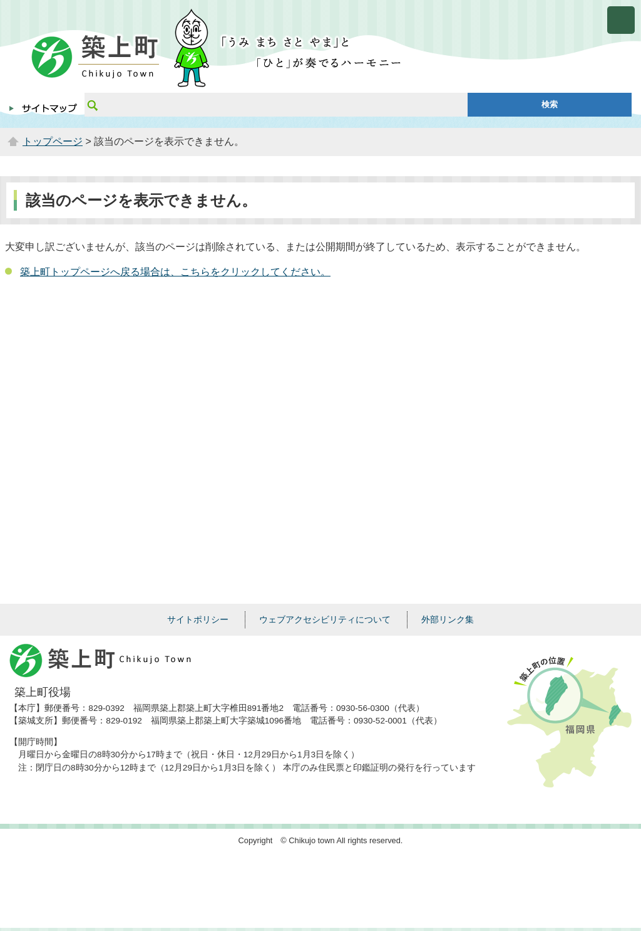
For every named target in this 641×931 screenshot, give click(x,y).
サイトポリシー (197, 619)
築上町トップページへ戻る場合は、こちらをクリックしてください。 (175, 271)
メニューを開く (621, 20)
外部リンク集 (447, 619)
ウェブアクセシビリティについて (325, 619)
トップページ (53, 141)
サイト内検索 (92, 105)
